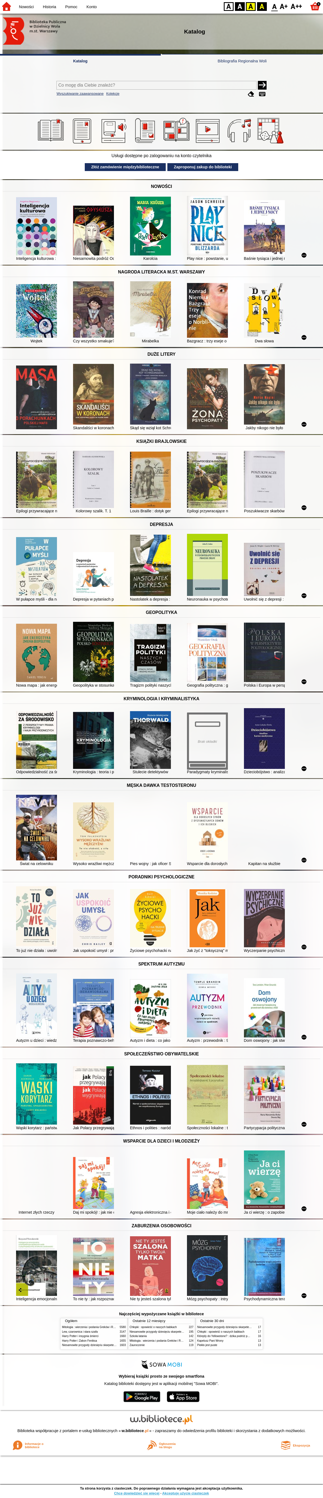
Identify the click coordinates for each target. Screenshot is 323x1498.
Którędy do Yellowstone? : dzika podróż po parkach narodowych (236, 1336)
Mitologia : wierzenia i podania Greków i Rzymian (92, 1327)
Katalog (80, 61)
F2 (296, 6)
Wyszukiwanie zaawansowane (80, 94)
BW (239, 6)
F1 (283, 6)
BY (262, 6)
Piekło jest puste (207, 1345)
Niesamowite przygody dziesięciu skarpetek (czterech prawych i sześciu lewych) (111, 1345)
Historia (49, 7)
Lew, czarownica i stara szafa (80, 1331)
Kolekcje (112, 94)
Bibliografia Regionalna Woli (242, 61)
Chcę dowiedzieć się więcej (136, 1493)
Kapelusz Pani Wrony (210, 1340)
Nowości (26, 7)
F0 (274, 6)
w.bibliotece (135, 1431)
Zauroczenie (137, 1345)
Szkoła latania (138, 1336)
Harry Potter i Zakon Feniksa (79, 1340)
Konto (91, 7)
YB (250, 6)
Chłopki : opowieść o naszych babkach (153, 1327)
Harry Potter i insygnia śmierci (80, 1336)
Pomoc (71, 7)
